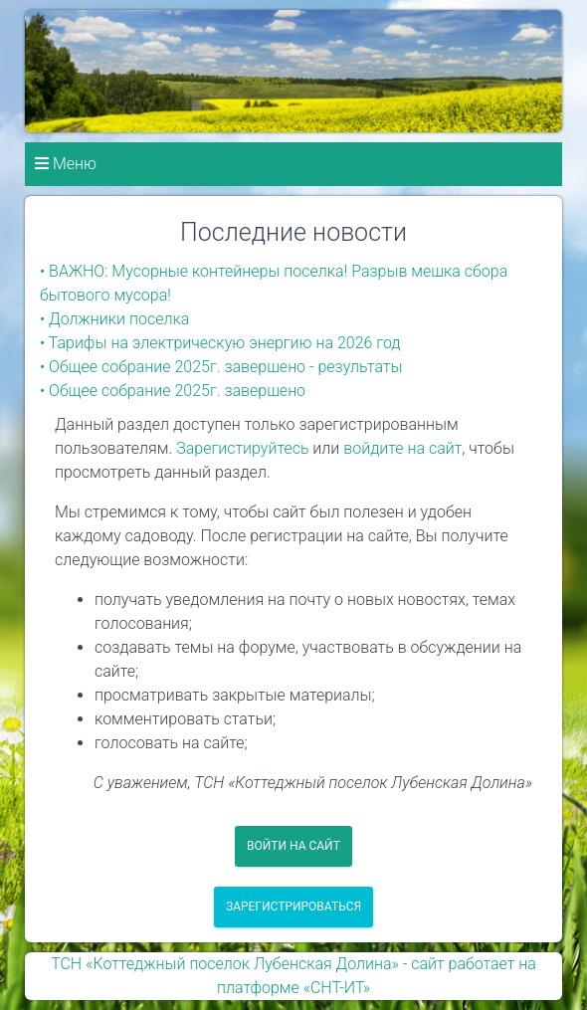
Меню (66, 163)
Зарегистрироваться (293, 906)
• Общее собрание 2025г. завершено (172, 390)
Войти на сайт (293, 846)
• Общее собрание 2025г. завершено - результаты (221, 366)
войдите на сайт (402, 448)
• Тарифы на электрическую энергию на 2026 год (220, 342)
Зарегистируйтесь (242, 448)
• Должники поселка (114, 318)
